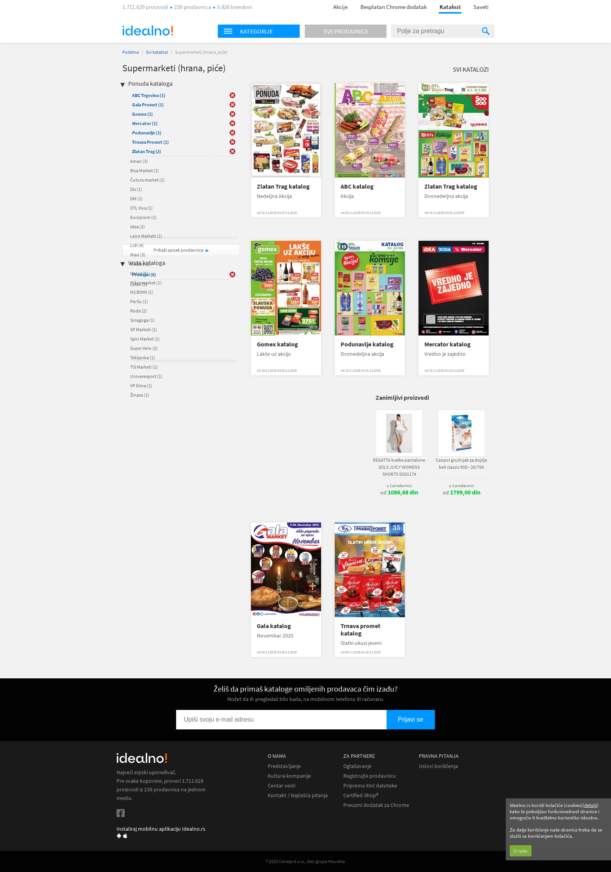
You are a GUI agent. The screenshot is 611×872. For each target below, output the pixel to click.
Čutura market (147, 180)
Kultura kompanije (289, 776)
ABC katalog (357, 186)
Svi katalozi (157, 52)
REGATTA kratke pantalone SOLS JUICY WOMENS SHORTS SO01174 (399, 467)
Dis (136, 189)
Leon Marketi (146, 236)
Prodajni (144, 274)
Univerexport (146, 376)
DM (136, 198)
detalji (590, 805)
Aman (139, 161)
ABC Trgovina (148, 95)
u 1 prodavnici (399, 485)
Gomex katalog (277, 344)
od (399, 492)
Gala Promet (148, 105)
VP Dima (141, 385)
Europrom (143, 217)
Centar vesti (281, 785)
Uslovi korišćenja (438, 766)
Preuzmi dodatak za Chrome (376, 805)
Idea (137, 226)
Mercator (144, 123)
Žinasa (139, 395)
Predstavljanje (284, 766)
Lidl (137, 245)
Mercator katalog (447, 344)
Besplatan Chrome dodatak (393, 7)
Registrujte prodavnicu (369, 776)
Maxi (137, 255)
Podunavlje (146, 133)
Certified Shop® (360, 795)
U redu (521, 850)
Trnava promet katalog (360, 629)
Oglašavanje (357, 766)
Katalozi (450, 7)
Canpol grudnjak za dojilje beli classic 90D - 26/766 (461, 463)
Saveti (481, 7)
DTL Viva (141, 208)
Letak (138, 284)
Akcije (340, 7)
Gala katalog (274, 626)
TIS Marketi (144, 367)
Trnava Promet (150, 142)
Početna (130, 52)
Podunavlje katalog (367, 344)
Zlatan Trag (146, 151)
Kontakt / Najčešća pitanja (298, 795)
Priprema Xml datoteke (370, 785)
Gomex (142, 114)
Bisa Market (144, 170)
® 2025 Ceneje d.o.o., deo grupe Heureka (305, 861)
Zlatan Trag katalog (283, 186)
